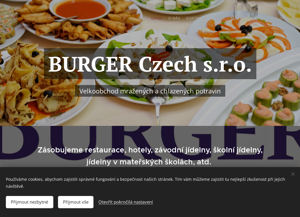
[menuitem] (255, 19)
